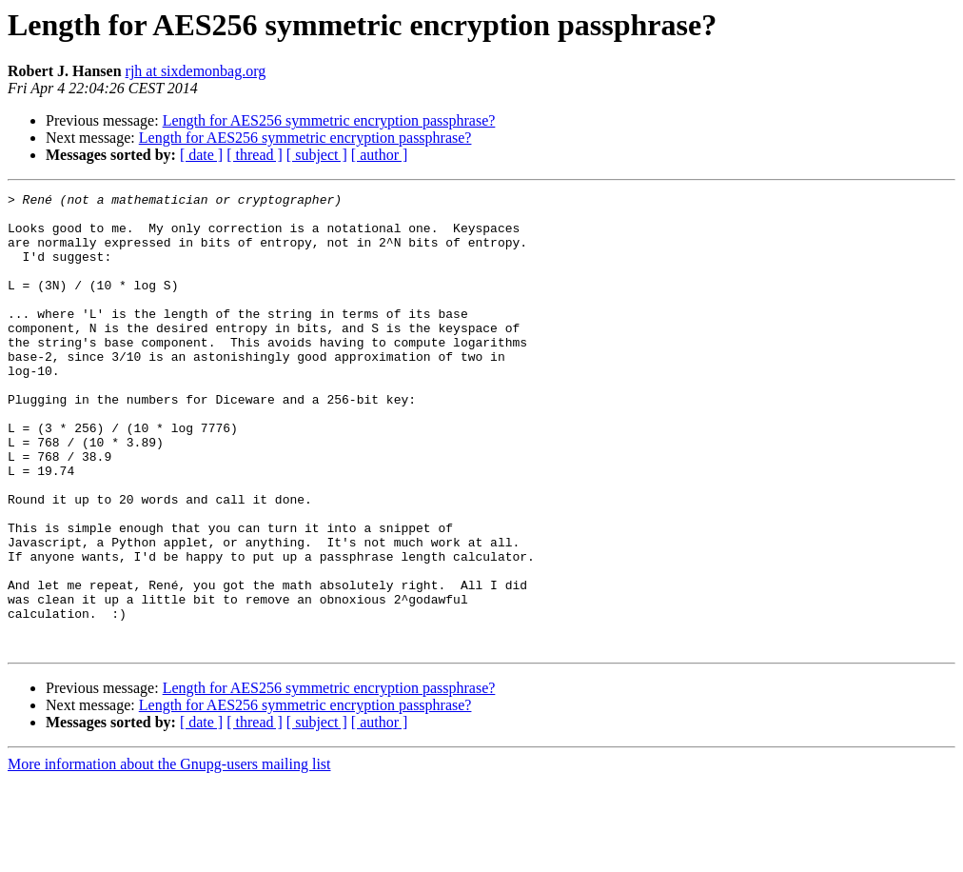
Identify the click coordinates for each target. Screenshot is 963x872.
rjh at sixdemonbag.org (196, 71)
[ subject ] (316, 155)
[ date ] (201, 155)
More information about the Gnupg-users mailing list (169, 855)
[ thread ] (254, 155)
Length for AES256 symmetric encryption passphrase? (329, 120)
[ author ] (379, 155)
